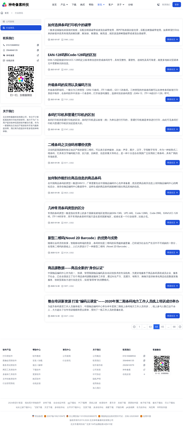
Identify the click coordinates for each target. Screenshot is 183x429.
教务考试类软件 (10, 365)
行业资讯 (8, 27)
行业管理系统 (9, 383)
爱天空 (113, 402)
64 (156, 326)
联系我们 (97, 360)
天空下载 (48, 407)
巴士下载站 (170, 402)
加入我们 (97, 387)
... (145, 326)
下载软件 (37, 369)
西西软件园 (133, 402)
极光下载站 (158, 402)
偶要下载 (110, 407)
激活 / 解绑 (37, 365)
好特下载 (47, 402)
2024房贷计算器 (15, 402)
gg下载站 (72, 402)
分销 (130, 4)
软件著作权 (98, 365)
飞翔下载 (38, 407)
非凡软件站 (142, 407)
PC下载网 (82, 402)
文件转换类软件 (10, 378)
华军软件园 (162, 407)
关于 (120, 4)
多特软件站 (60, 407)
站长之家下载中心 (24, 407)
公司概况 (97, 356)
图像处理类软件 (10, 360)
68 (174, 326)
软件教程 (37, 356)
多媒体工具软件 (10, 374)
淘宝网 (152, 407)
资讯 (101, 4)
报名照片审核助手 (33, 402)
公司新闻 (8, 21)
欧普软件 (103, 402)
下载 (74, 4)
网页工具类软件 (10, 369)
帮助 (91, 4)
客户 (111, 4)
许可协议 (97, 374)
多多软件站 (98, 407)
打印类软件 (8, 356)
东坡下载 (122, 402)
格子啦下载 (145, 402)
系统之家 (93, 402)
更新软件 (37, 374)
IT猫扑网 (120, 407)
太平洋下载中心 (74, 407)
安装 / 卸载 (37, 360)
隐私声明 (97, 378)
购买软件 (37, 378)
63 (150, 326)
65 (162, 326)
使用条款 (97, 383)
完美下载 (87, 407)
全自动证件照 (59, 402)
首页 (54, 4)
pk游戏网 (130, 407)
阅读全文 (172, 39)
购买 (82, 4)
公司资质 (97, 369)
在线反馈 (37, 383)
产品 (64, 4)
